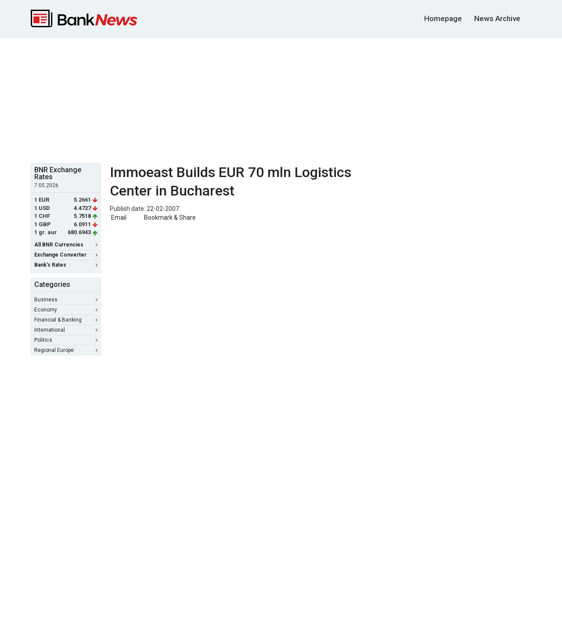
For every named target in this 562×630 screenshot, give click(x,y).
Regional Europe (65, 350)
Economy (65, 310)
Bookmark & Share (170, 217)
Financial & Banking (65, 320)
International (65, 330)
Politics (65, 340)
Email (118, 217)
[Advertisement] (281, 99)
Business (65, 300)
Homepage (443, 18)
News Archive (497, 18)
